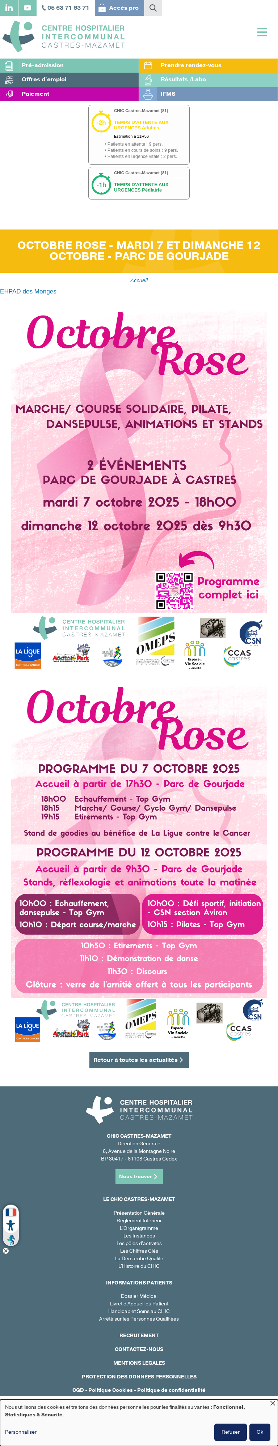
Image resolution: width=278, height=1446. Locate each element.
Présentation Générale (139, 1213)
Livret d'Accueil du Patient (139, 1303)
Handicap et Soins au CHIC (139, 1311)
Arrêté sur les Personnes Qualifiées (139, 1319)
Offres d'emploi (44, 79)
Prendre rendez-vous (191, 65)
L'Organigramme (139, 1228)
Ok (260, 1432)
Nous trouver (135, 1176)
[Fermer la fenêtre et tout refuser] (272, 1404)
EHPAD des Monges (28, 291)
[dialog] (139, 1423)
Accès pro (124, 8)
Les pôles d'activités (139, 1243)
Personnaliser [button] (21, 1432)
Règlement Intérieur (139, 1220)
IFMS (168, 94)
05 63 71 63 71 (68, 8)
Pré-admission (43, 65)
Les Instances (139, 1235)
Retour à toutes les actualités (135, 1060)
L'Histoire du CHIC (139, 1266)
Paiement (35, 94)
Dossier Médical (139, 1296)
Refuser (231, 1432)
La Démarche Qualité (139, 1258)
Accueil (139, 280)
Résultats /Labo (183, 79)
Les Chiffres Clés (139, 1251)
